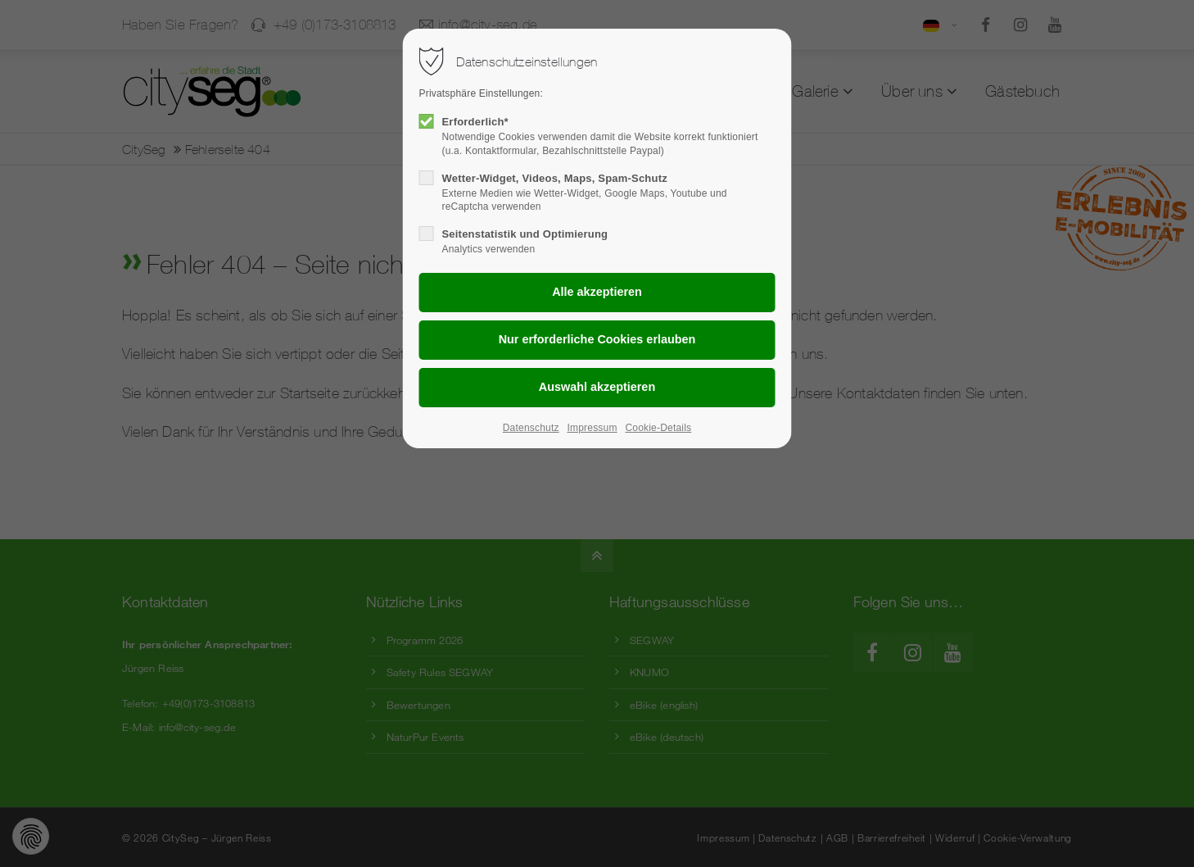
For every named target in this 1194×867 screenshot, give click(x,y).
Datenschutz (531, 428)
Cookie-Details (658, 428)
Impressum (592, 428)
